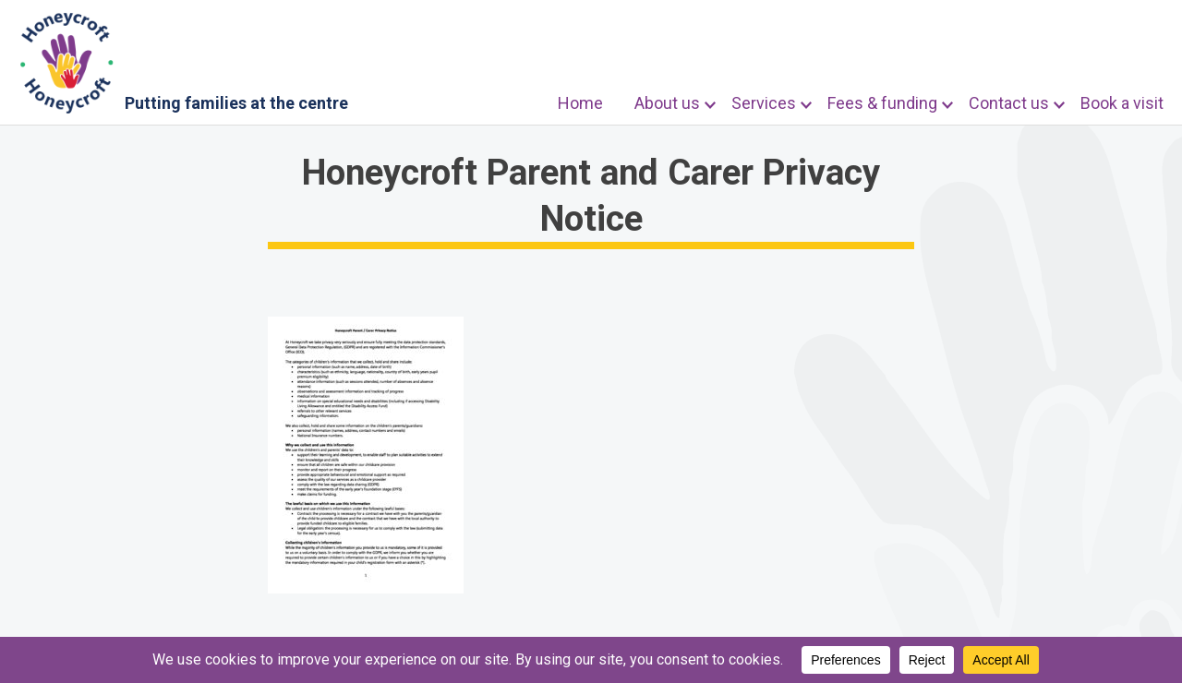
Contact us (1009, 103)
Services (763, 103)
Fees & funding (882, 103)
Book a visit (1122, 103)
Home (580, 103)
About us (667, 103)
